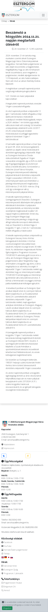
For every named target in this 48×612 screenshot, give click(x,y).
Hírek (12, 21)
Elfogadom (7, 608)
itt (25, 532)
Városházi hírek (9, 566)
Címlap (4, 21)
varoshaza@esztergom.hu (18, 522)
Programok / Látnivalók (12, 573)
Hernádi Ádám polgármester (14, 550)
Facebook (6, 542)
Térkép (5, 553)
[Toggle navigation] (43, 15)
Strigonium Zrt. (8, 586)
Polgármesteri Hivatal (11, 583)
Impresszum (7, 448)
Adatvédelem (8, 444)
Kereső (5, 590)
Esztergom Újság (9, 569)
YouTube (6, 546)
